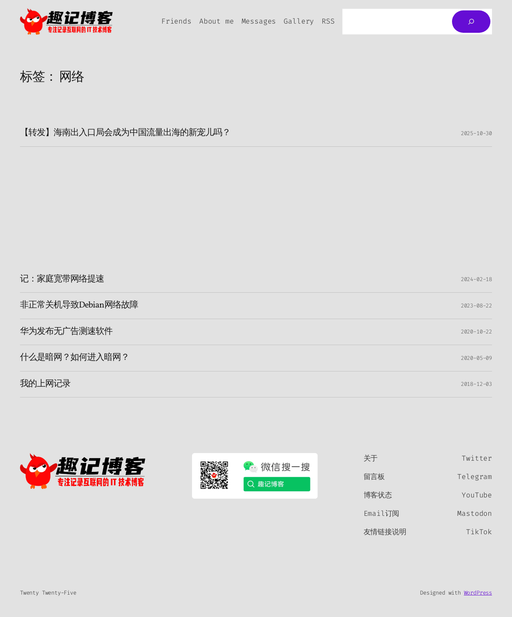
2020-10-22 (476, 331)
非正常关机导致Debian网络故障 (79, 305)
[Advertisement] (256, 207)
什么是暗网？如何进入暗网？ (75, 358)
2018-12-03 (476, 384)
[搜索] (471, 21)
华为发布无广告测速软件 (66, 332)
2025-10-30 (476, 133)
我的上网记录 (45, 384)
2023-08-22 (476, 305)
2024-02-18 (476, 279)
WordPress (478, 593)
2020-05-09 (476, 358)
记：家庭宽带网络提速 (62, 279)
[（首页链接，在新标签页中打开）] (83, 471)
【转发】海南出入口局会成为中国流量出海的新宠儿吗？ (125, 133)
